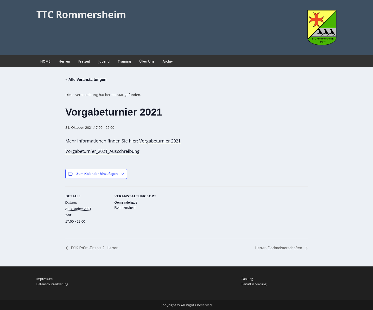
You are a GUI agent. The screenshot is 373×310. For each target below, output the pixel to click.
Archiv (168, 61)
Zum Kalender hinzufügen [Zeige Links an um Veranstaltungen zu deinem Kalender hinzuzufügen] (97, 174)
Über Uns (146, 61)
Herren (64, 61)
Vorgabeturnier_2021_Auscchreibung (102, 151)
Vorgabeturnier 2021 (160, 141)
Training (124, 61)
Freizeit (84, 61)
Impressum (44, 279)
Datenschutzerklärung (52, 284)
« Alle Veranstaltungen (86, 80)
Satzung (247, 279)
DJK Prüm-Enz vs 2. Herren (94, 248)
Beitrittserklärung (253, 284)
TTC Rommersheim (81, 14)
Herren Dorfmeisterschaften (279, 248)
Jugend (104, 61)
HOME (45, 61)
